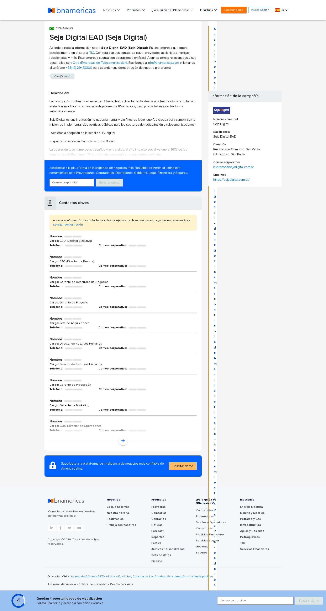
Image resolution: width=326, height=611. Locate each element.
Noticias (156, 525)
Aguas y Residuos (252, 531)
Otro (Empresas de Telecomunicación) (100, 62)
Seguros (201, 552)
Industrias (207, 10)
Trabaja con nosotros (121, 525)
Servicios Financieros (210, 534)
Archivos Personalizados (167, 549)
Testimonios (115, 519)
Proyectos (158, 506)
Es (280, 10)
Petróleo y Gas (250, 519)
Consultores (204, 528)
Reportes (157, 537)
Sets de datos (161, 555)
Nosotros (110, 10)
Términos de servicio (62, 584)
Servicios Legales (208, 540)
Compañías (158, 513)
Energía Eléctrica (251, 506)
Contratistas (204, 510)
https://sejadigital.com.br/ (231, 179)
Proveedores (205, 516)
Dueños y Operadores (211, 522)
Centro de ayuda (121, 584)
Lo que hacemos (118, 506)
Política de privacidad (93, 584)
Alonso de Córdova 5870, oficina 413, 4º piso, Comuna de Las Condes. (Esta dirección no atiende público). (142, 576)
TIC (91, 52)
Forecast (157, 531)
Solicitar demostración (68, 224)
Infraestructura (250, 525)
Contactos (158, 519)
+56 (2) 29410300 (79, 67)
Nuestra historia (118, 513)
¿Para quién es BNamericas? (171, 10)
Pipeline (156, 561)
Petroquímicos (250, 537)
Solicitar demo (233, 10)
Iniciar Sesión (260, 10)
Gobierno (202, 546)
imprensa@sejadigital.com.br (233, 167)
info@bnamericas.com (163, 62)
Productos (134, 10)
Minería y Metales (252, 513)
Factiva (156, 543)
